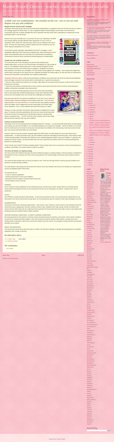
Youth (88, 424)
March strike (89, 283)
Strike (88, 393)
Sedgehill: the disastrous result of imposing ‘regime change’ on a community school (97, 20)
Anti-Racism (89, 181)
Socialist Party (90, 70)
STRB (88, 391)
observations (89, 330)
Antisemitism (89, 183)
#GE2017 (89, 171)
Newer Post (6, 255)
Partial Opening (90, 342)
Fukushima (89, 226)
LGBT (88, 270)
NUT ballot (89, 320)
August (91, 114)
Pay (87, 344)
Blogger (63, 439)
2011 (89, 156)
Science (88, 375)
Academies (15, 241)
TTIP (88, 403)
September (92, 112)
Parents (88, 340)
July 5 (88, 253)
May (91, 118)
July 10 (88, 250)
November (92, 107)
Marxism (89, 289)
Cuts (88, 210)
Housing (88, 242)
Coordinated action (91, 202)
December (92, 105)
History (88, 238)
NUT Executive (90, 326)
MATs (88, 292)
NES (88, 304)
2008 (89, 162)
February (92, 142)
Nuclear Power (90, 316)
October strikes (90, 334)
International (89, 248)
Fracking (88, 222)
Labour (88, 259)
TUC (88, 405)
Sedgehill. (89, 377)
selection (88, 379)
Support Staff (89, 397)
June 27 (88, 255)
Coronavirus (89, 206)
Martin (109, 173)
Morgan (88, 296)
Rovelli (88, 371)
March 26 (89, 279)
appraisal (89, 185)
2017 (89, 101)
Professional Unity (90, 365)
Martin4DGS (89, 285)
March (91, 140)
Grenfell (88, 234)
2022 (89, 90)
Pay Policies (89, 346)
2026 (89, 81)
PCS (88, 348)
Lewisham (89, 265)
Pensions (88, 350)
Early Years (89, 214)
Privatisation (89, 363)
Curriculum (89, 208)
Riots (88, 369)
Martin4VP (89, 287)
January (91, 144)
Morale (88, 294)
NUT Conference (90, 322)
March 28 (89, 281)
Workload (89, 419)
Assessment (89, 187)
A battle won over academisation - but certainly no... (100, 130)
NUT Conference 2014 (91, 324)
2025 (89, 83)
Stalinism (89, 387)
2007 (89, 165)
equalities (89, 218)
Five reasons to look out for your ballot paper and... (99, 120)
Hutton (88, 246)
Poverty (88, 357)
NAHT (88, 298)
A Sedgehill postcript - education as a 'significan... (99, 132)
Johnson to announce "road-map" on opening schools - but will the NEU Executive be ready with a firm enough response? (99, 43)
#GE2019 (89, 173)
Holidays (89, 240)
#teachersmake (90, 175)
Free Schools (89, 224)
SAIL (88, 373)
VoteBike (89, 411)
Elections (89, 216)
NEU (88, 306)
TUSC (88, 409)
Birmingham (89, 192)
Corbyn (88, 204)
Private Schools (90, 361)
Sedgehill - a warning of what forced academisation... (100, 122)
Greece (88, 232)
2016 (89, 103)
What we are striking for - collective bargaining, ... (99, 124)
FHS (88, 220)
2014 (89, 149)
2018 (89, 99)
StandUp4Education (91, 389)
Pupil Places (89, 367)
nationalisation (90, 302)
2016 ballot (10, 241)
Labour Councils (90, 261)
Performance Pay (90, 353)
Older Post (81, 255)
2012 (89, 154)
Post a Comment (9, 248)
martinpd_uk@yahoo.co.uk (92, 55)
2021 (89, 92)
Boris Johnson (90, 194)
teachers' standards (90, 399)
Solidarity (89, 385)
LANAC (88, 263)
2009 (89, 160)
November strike (90, 312)
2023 (89, 88)
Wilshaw (88, 415)
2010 (89, 158)
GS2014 (88, 236)
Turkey (88, 407)
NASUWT (89, 300)
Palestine (89, 338)
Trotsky (88, 401)
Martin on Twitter (90, 64)
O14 (88, 328)
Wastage (88, 413)
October (91, 109)
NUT (88, 318)
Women (88, 417)
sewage (88, 381)
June (91, 116)
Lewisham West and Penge (92, 267)
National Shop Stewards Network (94, 68)
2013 (89, 151)
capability (89, 196)
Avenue (88, 189)
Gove (88, 230)
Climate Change (90, 200)
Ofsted (88, 336)
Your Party (89, 422)
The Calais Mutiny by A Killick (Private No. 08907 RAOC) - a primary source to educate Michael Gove (99, 28)
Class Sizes (89, 198)
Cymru (88, 212)
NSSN (88, 314)
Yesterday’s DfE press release (13, 78)
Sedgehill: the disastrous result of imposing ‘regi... (99, 135)
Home (43, 255)
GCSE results (89, 228)
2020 (89, 94)
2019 (89, 96)
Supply (88, 395)
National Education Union (92, 66)
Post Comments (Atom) (13, 258)
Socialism (89, 383)
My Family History (91, 72)
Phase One (89, 355)
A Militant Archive (91, 74)
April (91, 137)
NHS (88, 308)
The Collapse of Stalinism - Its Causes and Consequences (98, 35)
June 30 (88, 257)
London (88, 277)
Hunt (88, 244)
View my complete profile (105, 242)
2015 (89, 147)
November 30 (89, 310)
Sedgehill (42, 68)
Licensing (89, 272)
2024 (89, 85)
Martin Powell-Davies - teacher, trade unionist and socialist (56, 6)
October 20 (89, 332)
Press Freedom (90, 359)
